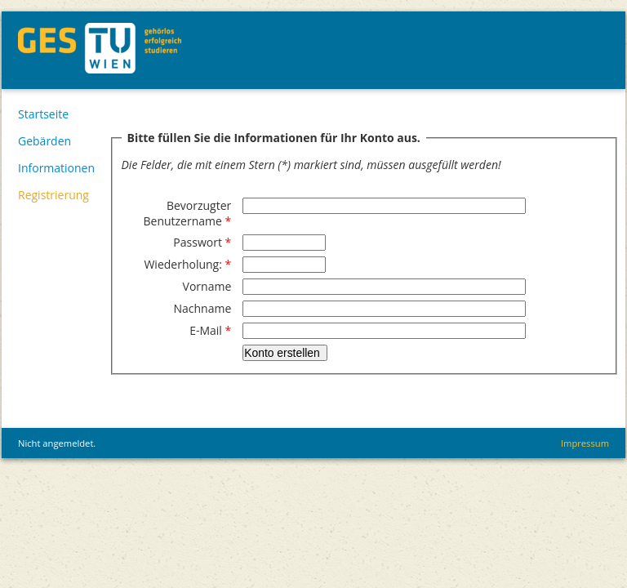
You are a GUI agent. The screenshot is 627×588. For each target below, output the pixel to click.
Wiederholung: (187, 264)
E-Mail (210, 330)
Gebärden (44, 141)
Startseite (43, 114)
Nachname (202, 308)
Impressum (585, 443)
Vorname (207, 286)
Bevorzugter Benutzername (187, 213)
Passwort (202, 242)
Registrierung (53, 195)
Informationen (56, 168)
